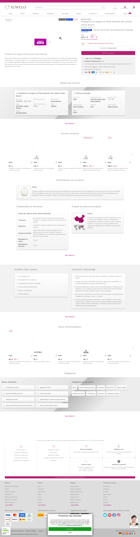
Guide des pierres (110, 14)
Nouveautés (50, 14)
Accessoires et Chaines (11, 488)
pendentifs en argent (113, 406)
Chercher (103, 7)
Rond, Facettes (78, 120)
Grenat (40, 504)
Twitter (105, 516)
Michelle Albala (21, 126)
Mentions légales (31, 532)
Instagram (118, 516)
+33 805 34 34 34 (87, 470)
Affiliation (54, 462)
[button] (115, 7)
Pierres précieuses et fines (87, 400)
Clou (92, 120)
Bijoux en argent (121, 400)
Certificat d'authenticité (21, 457)
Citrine (40, 498)
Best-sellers (65, 14)
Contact (41, 532)
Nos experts (53, 454)
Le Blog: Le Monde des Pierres (53, 459)
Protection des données (16, 532)
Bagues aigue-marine (76, 493)
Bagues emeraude (75, 501)
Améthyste (106, 490)
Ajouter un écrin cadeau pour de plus (100, 43)
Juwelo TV (127, 14)
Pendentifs (101, 400)
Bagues (79, 14)
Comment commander (21, 454)
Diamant (40, 501)
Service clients (21, 451)
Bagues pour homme (11, 501)
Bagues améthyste (75, 490)
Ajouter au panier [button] (108, 53)
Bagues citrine (74, 498)
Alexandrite (106, 488)
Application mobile (53, 457)
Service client (86, 466)
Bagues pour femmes (11, 498)
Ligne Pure (101, 406)
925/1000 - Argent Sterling (22, 120)
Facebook (114, 516)
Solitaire (53, 119)
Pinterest (109, 516)
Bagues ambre (74, 496)
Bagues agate (74, 488)
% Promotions (91, 406)
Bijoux (10, 14)
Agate (39, 488)
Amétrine (106, 493)
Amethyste (41, 490)
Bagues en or (8, 496)
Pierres (22, 14)
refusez (64, 523)
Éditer (70, 532)
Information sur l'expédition (21, 462)
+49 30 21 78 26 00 (87, 472)
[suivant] (132, 167)
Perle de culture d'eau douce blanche (98, 113)
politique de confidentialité (73, 525)
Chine (75, 125)
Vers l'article (69, 137)
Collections (36, 14)
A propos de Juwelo (53, 451)
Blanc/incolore (113, 120)
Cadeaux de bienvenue (21, 459)
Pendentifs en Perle (78, 406)
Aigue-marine (41, 493)
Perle (75, 112)
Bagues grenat (74, 504)
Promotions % (93, 14)
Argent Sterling (56, 114)
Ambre (40, 496)
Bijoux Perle (110, 400)
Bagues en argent (10, 493)
